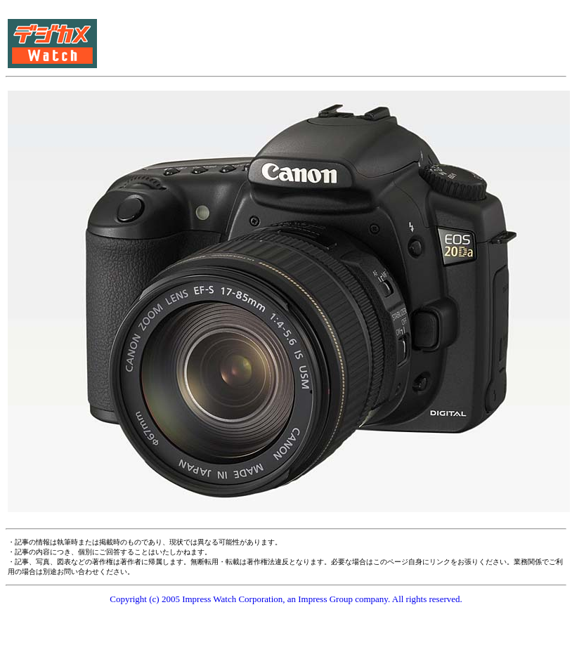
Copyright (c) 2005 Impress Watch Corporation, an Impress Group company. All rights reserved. (286, 599)
